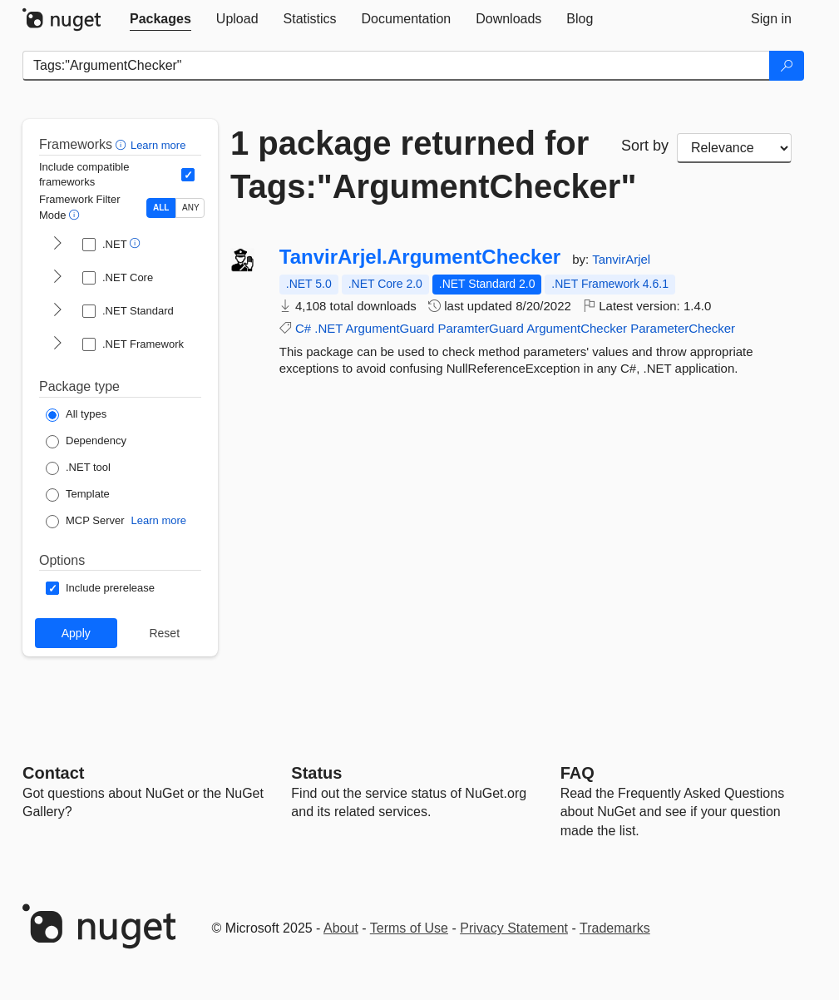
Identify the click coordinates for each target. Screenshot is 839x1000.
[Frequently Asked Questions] (577, 773)
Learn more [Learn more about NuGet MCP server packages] (158, 520)
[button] (123, 144)
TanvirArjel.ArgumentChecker (419, 257)
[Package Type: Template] (77, 495)
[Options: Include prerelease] (100, 588)
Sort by (645, 145)
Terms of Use (409, 928)
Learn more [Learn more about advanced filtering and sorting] (158, 145)
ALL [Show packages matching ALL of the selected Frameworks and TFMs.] (161, 207)
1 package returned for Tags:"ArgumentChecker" (413, 165)
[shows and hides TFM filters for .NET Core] (57, 278)
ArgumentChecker (576, 328)
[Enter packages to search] (396, 66)
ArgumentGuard (390, 328)
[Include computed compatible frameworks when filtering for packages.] (188, 174)
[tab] (160, 19)
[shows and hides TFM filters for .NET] (57, 244)
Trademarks (615, 928)
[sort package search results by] (734, 148)
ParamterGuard (480, 328)
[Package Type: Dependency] (86, 441)
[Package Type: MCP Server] (85, 521)
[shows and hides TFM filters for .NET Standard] (57, 311)
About (340, 928)
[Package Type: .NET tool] (78, 468)
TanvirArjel (621, 259)
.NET (328, 328)
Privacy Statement (514, 928)
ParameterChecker (682, 328)
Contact (53, 773)
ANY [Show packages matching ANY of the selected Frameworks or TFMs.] (191, 207)
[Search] (786, 66)
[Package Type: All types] (76, 415)
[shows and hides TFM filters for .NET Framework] (57, 344)
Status (316, 773)
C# (303, 328)
